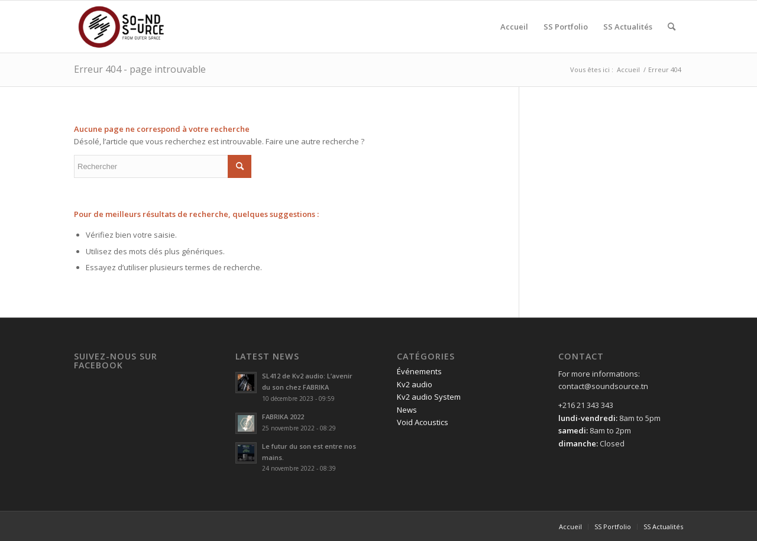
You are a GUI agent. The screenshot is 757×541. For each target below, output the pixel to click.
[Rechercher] (671, 27)
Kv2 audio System (429, 396)
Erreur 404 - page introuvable (140, 69)
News (407, 409)
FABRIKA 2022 (283, 416)
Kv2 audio (414, 384)
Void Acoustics (422, 422)
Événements (419, 371)
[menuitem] (514, 27)
